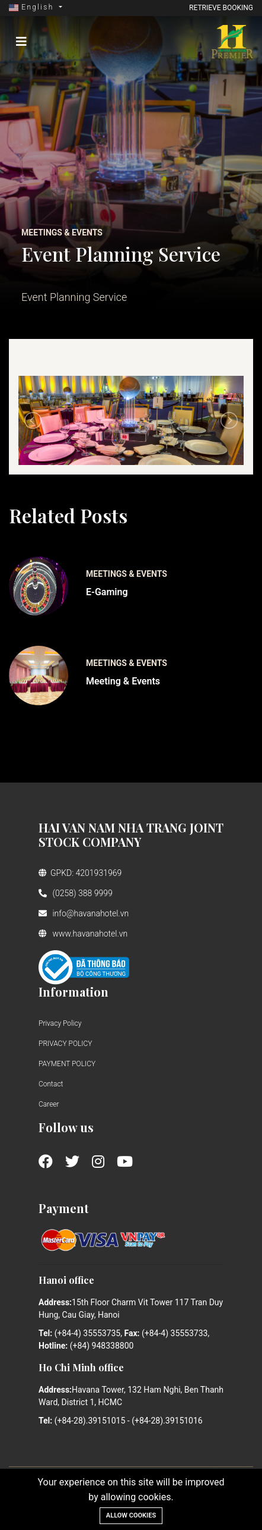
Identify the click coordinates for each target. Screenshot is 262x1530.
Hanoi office (66, 1280)
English (33, 7)
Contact (51, 1084)
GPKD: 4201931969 (80, 873)
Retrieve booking (221, 8)
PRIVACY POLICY (65, 1043)
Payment (64, 1208)
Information (73, 992)
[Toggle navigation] (21, 41)
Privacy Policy (60, 1023)
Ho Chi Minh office (81, 1367)
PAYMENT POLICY (67, 1064)
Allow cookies (131, 1515)
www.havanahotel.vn (83, 933)
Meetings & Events (126, 574)
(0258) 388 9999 (76, 893)
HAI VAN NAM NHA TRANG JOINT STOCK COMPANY (131, 834)
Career (49, 1104)
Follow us (66, 1127)
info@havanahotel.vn (84, 913)
